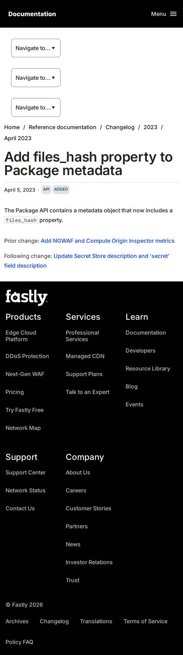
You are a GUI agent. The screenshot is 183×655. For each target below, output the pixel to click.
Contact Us (20, 508)
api (46, 189)
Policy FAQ (19, 642)
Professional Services (82, 336)
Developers (141, 350)
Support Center (26, 472)
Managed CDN (85, 356)
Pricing (15, 392)
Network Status (26, 490)
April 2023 (17, 138)
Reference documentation (63, 127)
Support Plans (84, 374)
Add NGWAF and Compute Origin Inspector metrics (108, 240)
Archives (17, 621)
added (61, 189)
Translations (96, 621)
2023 (150, 127)
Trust (72, 580)
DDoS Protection (27, 356)
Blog (132, 386)
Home (12, 127)
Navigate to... (33, 48)
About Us (78, 472)
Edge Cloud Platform (21, 336)
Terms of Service (145, 621)
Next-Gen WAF (25, 374)
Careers (76, 490)
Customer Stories (88, 508)
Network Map (23, 428)
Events (135, 404)
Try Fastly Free (25, 410)
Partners (77, 526)
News (73, 544)
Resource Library (148, 368)
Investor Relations (89, 562)
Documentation (146, 332)
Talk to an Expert (87, 392)
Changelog (120, 127)
